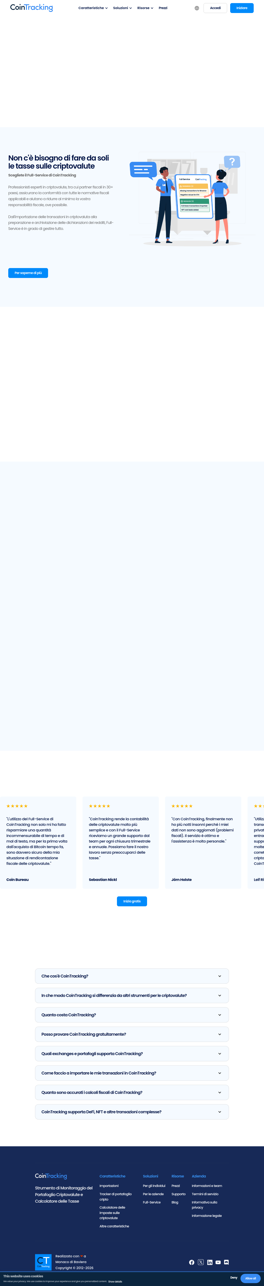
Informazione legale (207, 1218)
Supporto (179, 1196)
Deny (233, 1278)
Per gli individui (154, 1188)
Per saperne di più (28, 273)
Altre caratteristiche (114, 1228)
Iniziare (242, 8)
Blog (175, 1204)
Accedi (215, 8)
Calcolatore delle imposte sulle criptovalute (112, 1215)
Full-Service (151, 1204)
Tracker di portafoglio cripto (116, 1199)
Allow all (251, 1278)
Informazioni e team (207, 1188)
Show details (114, 1281)
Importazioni (109, 1188)
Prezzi (163, 8)
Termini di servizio (205, 1196)
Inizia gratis (131, 904)
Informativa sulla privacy (204, 1207)
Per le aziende (153, 1196)
